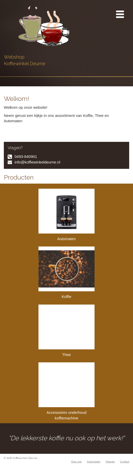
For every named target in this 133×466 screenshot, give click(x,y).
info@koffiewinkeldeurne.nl (37, 162)
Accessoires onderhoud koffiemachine (66, 391)
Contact (124, 461)
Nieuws (110, 461)
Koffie (66, 272)
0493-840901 (26, 156)
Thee (66, 331)
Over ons (76, 461)
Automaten (66, 215)
